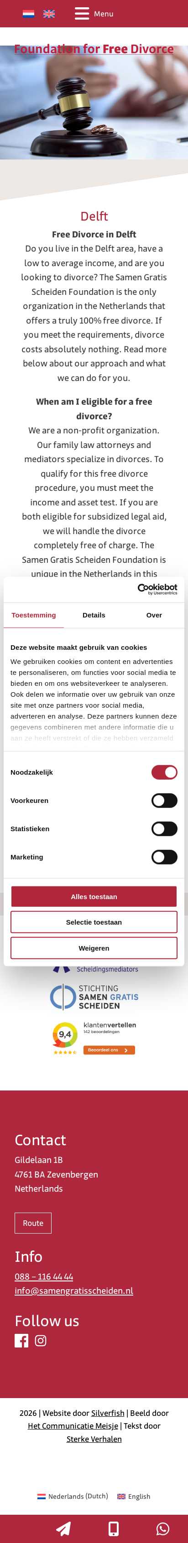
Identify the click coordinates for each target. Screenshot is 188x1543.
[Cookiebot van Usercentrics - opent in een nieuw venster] (138, 590)
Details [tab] (94, 614)
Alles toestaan (94, 896)
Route (33, 1223)
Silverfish (108, 1413)
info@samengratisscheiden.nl (74, 1290)
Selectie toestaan (94, 922)
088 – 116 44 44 (44, 1276)
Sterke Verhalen (94, 1439)
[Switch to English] (49, 14)
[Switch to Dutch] (28, 14)
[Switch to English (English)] (134, 1496)
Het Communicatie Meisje (73, 1426)
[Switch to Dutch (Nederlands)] (73, 1496)
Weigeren (93, 948)
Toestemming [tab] (33, 614)
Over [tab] (154, 614)
